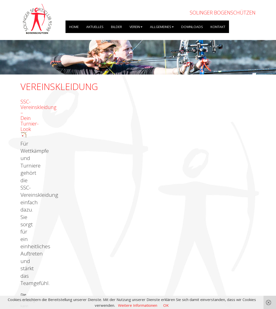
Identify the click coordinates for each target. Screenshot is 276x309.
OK (166, 305)
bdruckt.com (83, 129)
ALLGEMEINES (162, 26)
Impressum (205, 282)
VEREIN (136, 26)
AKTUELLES (95, 26)
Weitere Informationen (137, 305)
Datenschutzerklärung (237, 282)
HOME (74, 26)
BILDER (116, 26)
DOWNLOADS (192, 26)
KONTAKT (217, 26)
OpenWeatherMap (79, 274)
